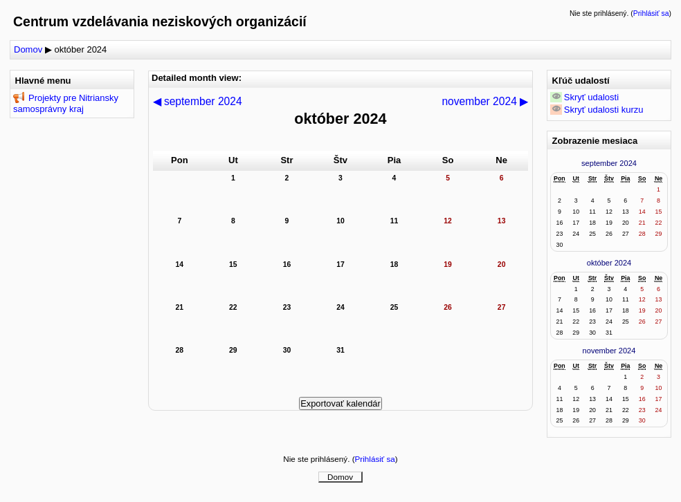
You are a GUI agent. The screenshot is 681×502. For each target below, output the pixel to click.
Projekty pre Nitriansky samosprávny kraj (65, 103)
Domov (28, 49)
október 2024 (80, 49)
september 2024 (609, 163)
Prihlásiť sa (651, 13)
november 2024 (609, 350)
